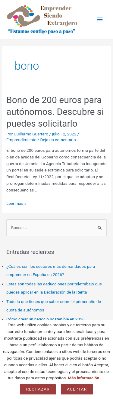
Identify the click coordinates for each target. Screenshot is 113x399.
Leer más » (16, 203)
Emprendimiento (21, 139)
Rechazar (38, 389)
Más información (83, 377)
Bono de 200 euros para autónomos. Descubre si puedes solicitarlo (55, 112)
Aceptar (77, 389)
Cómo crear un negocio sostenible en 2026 (45, 319)
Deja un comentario (58, 139)
